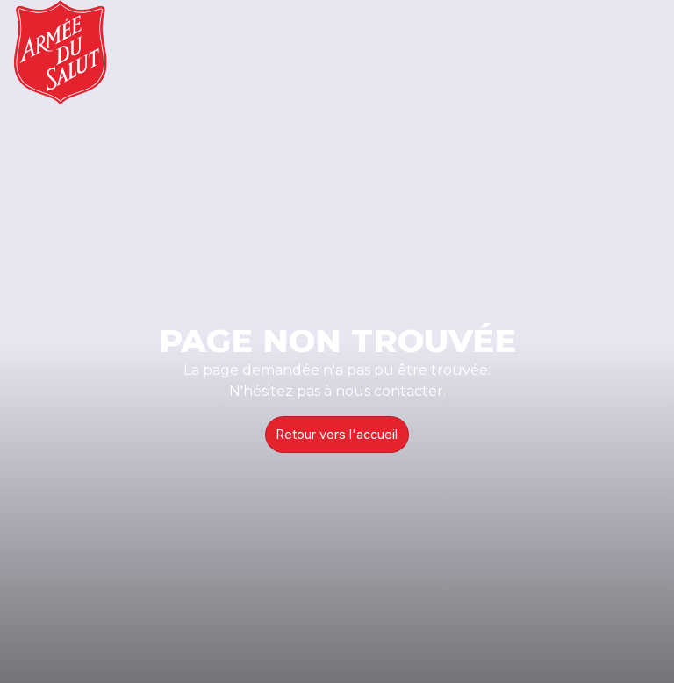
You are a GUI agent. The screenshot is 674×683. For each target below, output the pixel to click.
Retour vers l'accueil (337, 434)
